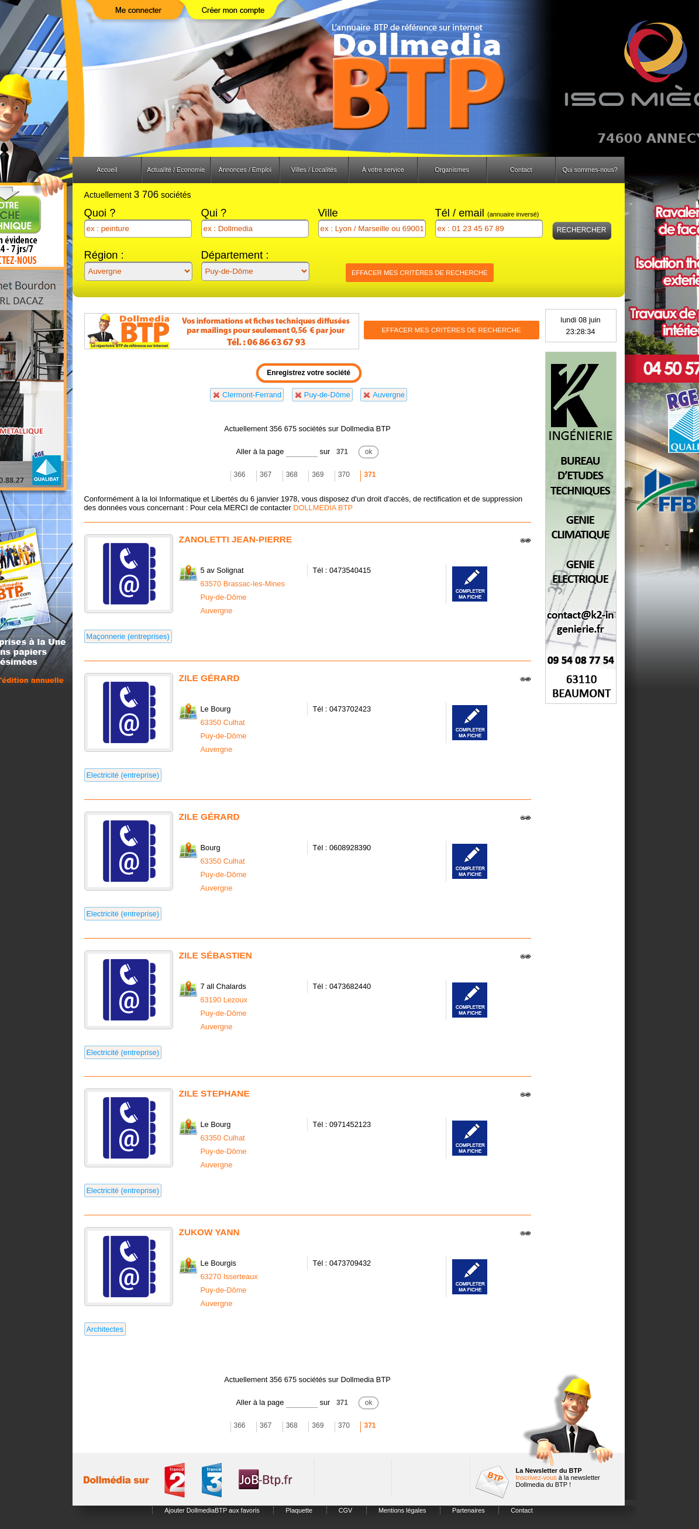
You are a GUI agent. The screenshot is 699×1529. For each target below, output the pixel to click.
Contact (521, 169)
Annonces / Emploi (244, 169)
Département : (235, 255)
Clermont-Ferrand (251, 394)
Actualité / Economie (176, 169)
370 (344, 474)
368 (292, 474)
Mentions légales (402, 1510)
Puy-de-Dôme (327, 394)
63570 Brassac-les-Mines (243, 583)
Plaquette (298, 1510)
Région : (104, 255)
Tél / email (487, 213)
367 (265, 474)
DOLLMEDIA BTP (323, 507)
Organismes (452, 169)
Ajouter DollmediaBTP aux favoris (211, 1510)
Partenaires (468, 1510)
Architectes (105, 1329)
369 (317, 474)
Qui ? (214, 213)
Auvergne (389, 394)
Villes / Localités (314, 169)
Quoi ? (100, 213)
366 (240, 474)
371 (342, 452)
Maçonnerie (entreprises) (128, 636)
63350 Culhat (223, 722)
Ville (328, 213)
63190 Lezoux (224, 999)
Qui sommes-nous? (589, 169)
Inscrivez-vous (536, 1477)
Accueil (107, 169)
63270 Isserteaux (229, 1276)
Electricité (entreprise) (123, 775)
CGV (346, 1510)
